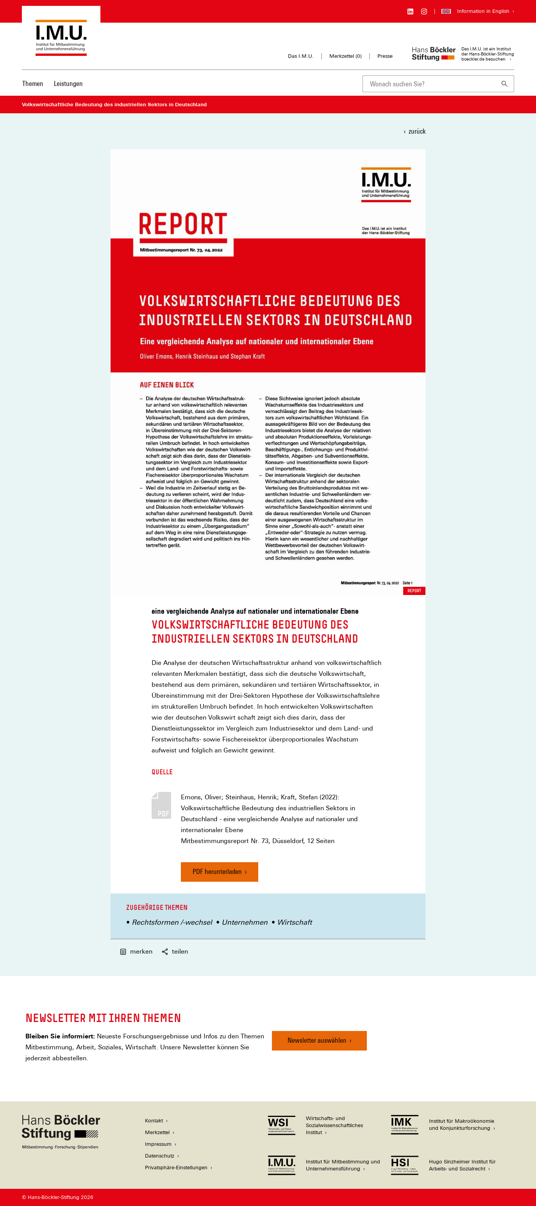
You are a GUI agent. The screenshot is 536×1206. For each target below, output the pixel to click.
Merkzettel (157, 1132)
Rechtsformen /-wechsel (172, 922)
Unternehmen (245, 922)
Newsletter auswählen (317, 1040)
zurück (417, 131)
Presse (385, 56)
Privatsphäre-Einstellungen (176, 1167)
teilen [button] (175, 951)
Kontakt (154, 1121)
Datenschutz (159, 1156)
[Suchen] (504, 83)
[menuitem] (33, 88)
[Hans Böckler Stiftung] (61, 1147)
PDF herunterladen (217, 871)
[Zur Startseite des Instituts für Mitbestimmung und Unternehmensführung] (61, 52)
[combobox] (429, 83)
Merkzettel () (345, 56)
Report (414, 590)
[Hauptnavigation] (52, 83)
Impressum (158, 1144)
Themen (32, 83)
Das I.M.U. (301, 56)
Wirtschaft (294, 922)
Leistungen (68, 83)
